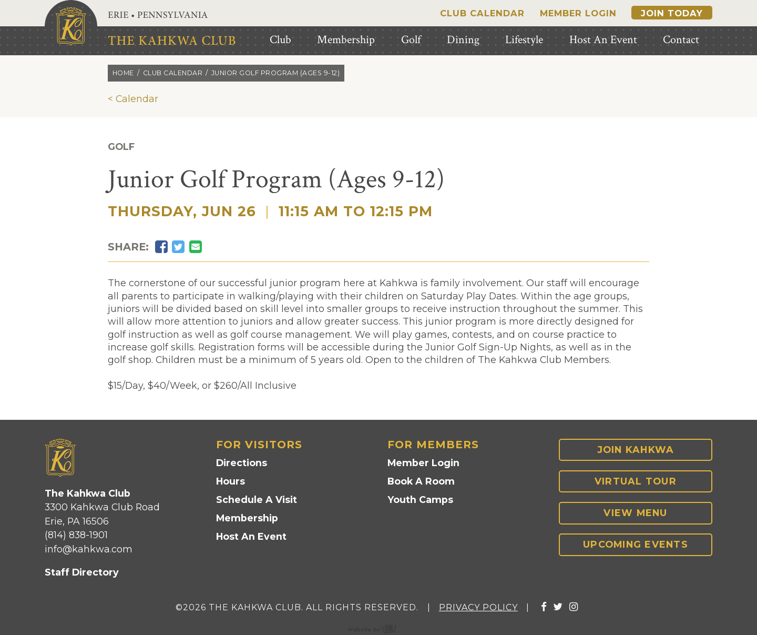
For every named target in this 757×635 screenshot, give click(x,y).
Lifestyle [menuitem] (524, 39)
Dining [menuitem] (463, 39)
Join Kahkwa (635, 449)
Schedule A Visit (256, 499)
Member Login (578, 13)
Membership (247, 517)
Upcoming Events (635, 544)
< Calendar (133, 98)
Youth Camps (420, 499)
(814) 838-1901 (76, 534)
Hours (230, 481)
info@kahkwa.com (88, 549)
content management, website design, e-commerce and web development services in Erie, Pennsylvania (378, 628)
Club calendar (173, 73)
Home (123, 73)
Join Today (672, 13)
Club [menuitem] (280, 39)
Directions (241, 462)
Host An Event (251, 536)
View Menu (635, 512)
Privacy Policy (478, 607)
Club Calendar (482, 13)
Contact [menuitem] (681, 39)
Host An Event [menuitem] (603, 39)
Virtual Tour (636, 481)
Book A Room (421, 481)
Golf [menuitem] (411, 39)
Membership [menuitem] (346, 39)
